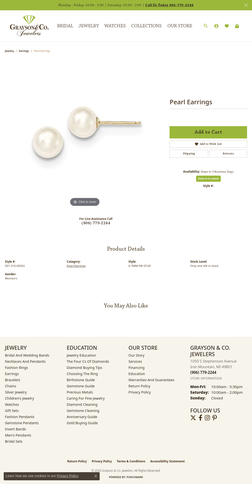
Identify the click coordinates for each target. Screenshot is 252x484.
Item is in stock (208, 178)
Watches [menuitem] (12, 404)
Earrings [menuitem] (12, 373)
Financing (136, 367)
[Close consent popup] (95, 476)
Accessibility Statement (167, 461)
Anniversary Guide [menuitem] (82, 416)
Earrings (24, 51)
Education (136, 373)
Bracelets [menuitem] (12, 380)
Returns (228, 153)
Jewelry (89, 26)
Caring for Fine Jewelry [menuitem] (86, 398)
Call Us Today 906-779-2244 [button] (169, 5)
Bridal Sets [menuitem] (14, 441)
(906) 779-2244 (95, 223)
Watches (115, 26)
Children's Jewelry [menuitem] (19, 398)
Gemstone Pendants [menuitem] (22, 423)
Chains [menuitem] (10, 386)
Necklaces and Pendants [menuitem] (25, 361)
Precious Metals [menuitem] (80, 392)
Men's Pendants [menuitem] (18, 435)
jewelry (9, 51)
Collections (146, 26)
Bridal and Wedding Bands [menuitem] (27, 355)
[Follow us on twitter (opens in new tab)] (193, 418)
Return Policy (139, 386)
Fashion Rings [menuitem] (16, 367)
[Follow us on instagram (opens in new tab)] (207, 418)
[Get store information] (206, 378)
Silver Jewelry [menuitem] (16, 392)
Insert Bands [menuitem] (15, 429)
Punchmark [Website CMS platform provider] (135, 477)
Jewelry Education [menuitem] (81, 355)
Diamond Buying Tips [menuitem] (84, 367)
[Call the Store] (203, 372)
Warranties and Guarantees (151, 380)
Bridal (65, 26)
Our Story (136, 355)
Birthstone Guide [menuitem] (81, 380)
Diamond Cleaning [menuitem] (82, 404)
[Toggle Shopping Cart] (237, 26)
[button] (205, 26)
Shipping (189, 153)
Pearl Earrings (76, 266)
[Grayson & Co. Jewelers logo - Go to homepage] (25, 25)
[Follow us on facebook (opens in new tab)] (200, 418)
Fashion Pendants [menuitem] (19, 416)
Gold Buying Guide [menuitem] (82, 423)
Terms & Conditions (131, 461)
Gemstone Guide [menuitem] (81, 386)
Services (135, 361)
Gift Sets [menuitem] (12, 410)
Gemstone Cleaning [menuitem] (83, 410)
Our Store (179, 26)
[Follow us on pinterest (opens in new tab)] (214, 418)
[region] (85, 134)
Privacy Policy (139, 392)
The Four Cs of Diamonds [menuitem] (88, 361)
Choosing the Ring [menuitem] (82, 373)
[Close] (246, 5)
